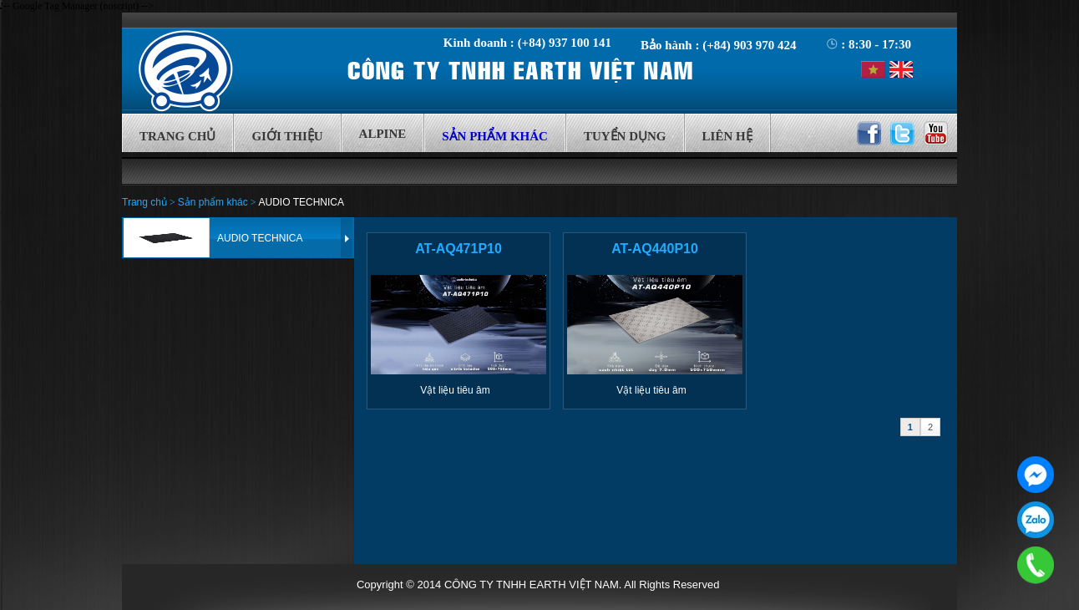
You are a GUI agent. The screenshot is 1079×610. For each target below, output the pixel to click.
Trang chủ (177, 136)
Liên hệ (727, 136)
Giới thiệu (286, 136)
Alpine (383, 133)
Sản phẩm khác (495, 136)
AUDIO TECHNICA (301, 202)
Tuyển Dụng (625, 136)
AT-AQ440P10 (654, 248)
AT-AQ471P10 (458, 248)
